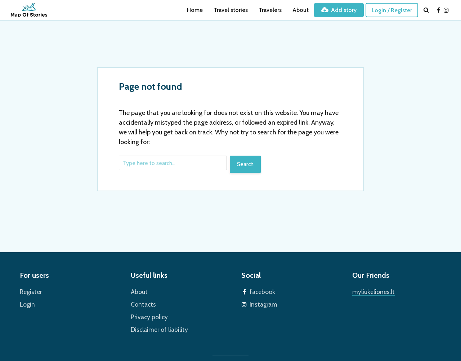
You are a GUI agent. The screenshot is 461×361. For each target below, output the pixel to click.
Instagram (262, 303)
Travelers (270, 9)
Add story (339, 9)
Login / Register (392, 10)
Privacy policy (147, 315)
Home (195, 9)
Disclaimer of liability (156, 327)
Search (245, 164)
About (300, 9)
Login (26, 303)
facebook (261, 291)
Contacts (142, 303)
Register (30, 291)
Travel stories (231, 9)
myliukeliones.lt (371, 291)
